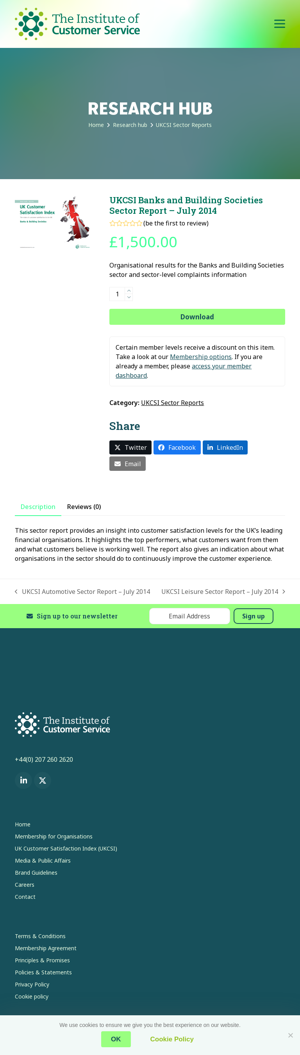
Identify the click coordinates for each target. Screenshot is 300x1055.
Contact (25, 896)
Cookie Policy (172, 1039)
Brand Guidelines (36, 872)
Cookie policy (31, 996)
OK (116, 1039)
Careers (24, 884)
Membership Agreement (46, 948)
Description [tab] (38, 506)
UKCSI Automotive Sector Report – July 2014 (82, 591)
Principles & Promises (42, 960)
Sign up (253, 616)
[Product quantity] (117, 294)
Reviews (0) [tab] (84, 506)
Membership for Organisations (54, 836)
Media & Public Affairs (43, 860)
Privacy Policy (32, 984)
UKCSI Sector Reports (172, 402)
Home (22, 824)
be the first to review (176, 223)
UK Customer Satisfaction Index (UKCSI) (66, 848)
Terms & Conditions (40, 936)
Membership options (201, 356)
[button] (279, 24)
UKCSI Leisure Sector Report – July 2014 (223, 591)
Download (197, 316)
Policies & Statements (43, 972)
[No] (290, 1035)
